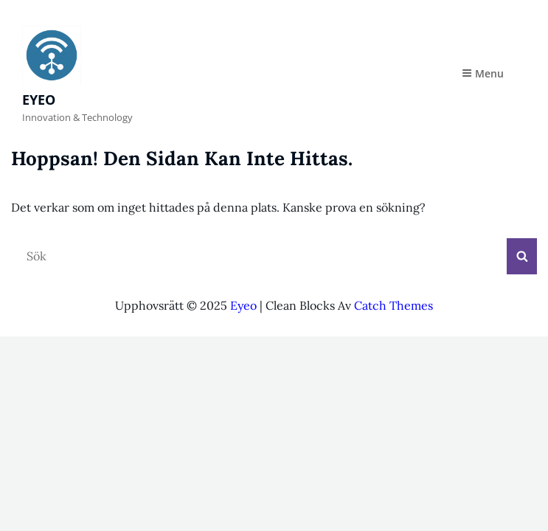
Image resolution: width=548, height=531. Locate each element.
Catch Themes (393, 305)
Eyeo (38, 99)
